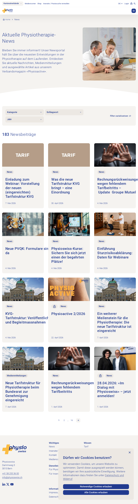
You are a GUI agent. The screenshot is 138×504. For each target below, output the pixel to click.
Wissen (87, 441)
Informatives (55, 487)
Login (127, 4)
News (52, 445)
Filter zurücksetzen (119, 116)
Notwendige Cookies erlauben (96, 485)
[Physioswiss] (7, 11)
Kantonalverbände (13, 3)
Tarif (86, 445)
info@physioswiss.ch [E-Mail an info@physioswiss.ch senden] (13, 476)
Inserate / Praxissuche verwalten (57, 4)
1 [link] (58, 419)
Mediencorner (31, 4)
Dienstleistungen (57, 464)
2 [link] (64, 419)
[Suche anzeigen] (134, 3)
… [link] (68, 418)
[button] (134, 11)
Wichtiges (54, 441)
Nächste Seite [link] (78, 419)
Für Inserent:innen (58, 472)
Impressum (55, 491)
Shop (40, 4)
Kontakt (53, 454)
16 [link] (72, 419)
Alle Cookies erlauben (96, 492)
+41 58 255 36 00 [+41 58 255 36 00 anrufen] (10, 472)
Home (8, 19)
